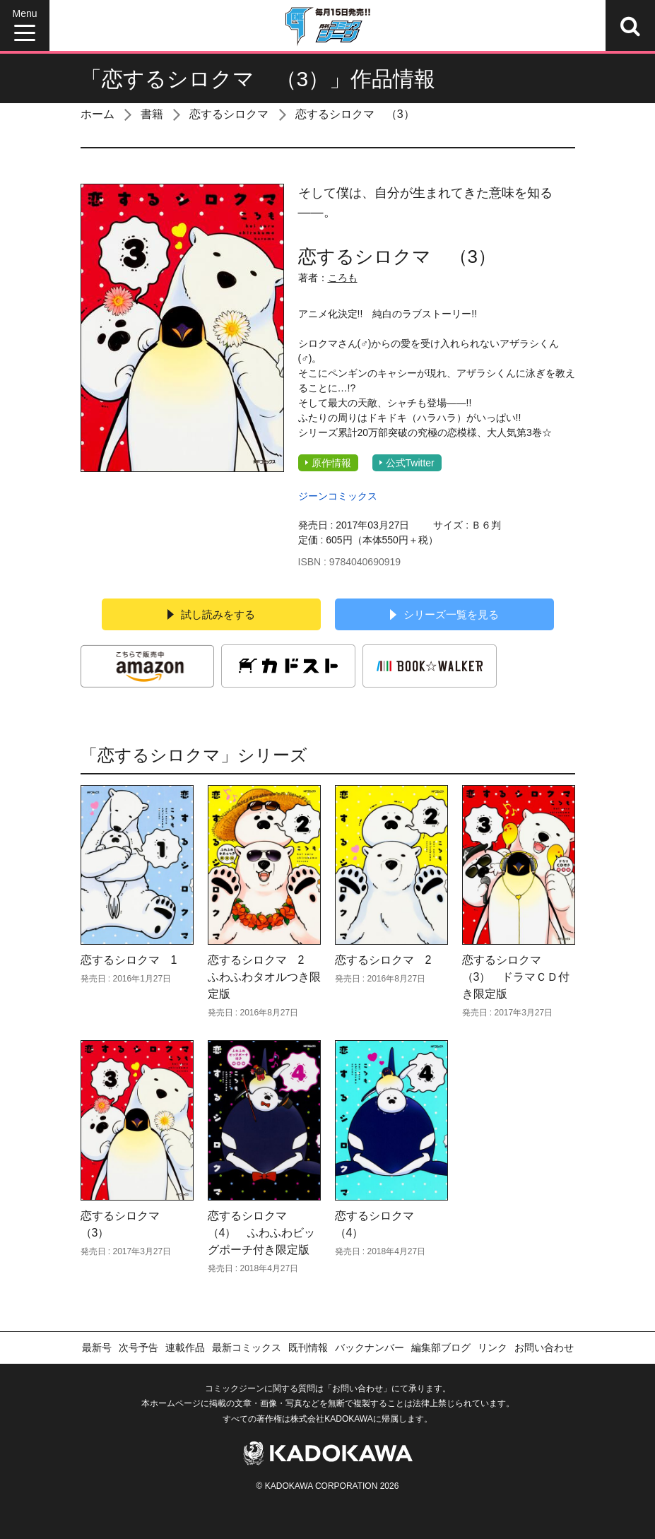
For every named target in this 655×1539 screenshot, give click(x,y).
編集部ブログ (441, 1347)
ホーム (97, 114)
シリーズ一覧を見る (444, 614)
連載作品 (185, 1347)
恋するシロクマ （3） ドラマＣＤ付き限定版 (516, 977)
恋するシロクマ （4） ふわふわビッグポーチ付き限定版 (262, 1233)
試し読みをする (211, 614)
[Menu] (24, 25)
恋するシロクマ (229, 114)
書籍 (152, 114)
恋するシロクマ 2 (383, 960)
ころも (343, 277)
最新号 (97, 1347)
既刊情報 (308, 1347)
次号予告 (138, 1347)
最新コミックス (246, 1347)
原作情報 (328, 462)
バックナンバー (369, 1347)
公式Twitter (407, 462)
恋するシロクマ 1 (129, 960)
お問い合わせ (544, 1347)
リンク (492, 1347)
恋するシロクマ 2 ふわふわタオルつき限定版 (264, 977)
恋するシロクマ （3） (355, 114)
